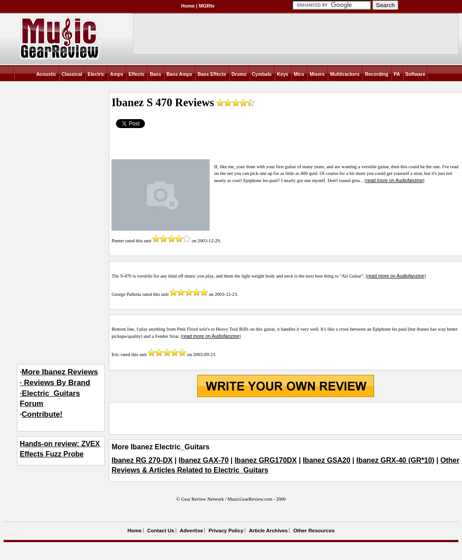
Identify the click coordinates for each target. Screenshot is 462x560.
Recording (376, 74)
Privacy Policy (226, 530)
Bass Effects (212, 74)
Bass (155, 74)
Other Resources (314, 530)
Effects (136, 74)
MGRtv (206, 5)
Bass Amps (179, 74)
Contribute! (42, 414)
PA (397, 74)
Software (415, 74)
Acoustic (46, 74)
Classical (72, 74)
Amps (117, 74)
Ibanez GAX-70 (204, 460)
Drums (239, 74)
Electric (96, 74)
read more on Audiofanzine (394, 180)
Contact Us (160, 530)
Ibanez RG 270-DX (142, 460)
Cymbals (262, 74)
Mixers (317, 74)
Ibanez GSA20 (327, 460)
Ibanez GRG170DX (266, 460)
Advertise (191, 530)
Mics (298, 74)
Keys (282, 74)
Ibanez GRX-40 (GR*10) (395, 460)
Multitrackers (344, 74)
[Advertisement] (285, 418)
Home (188, 5)
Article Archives (268, 530)
